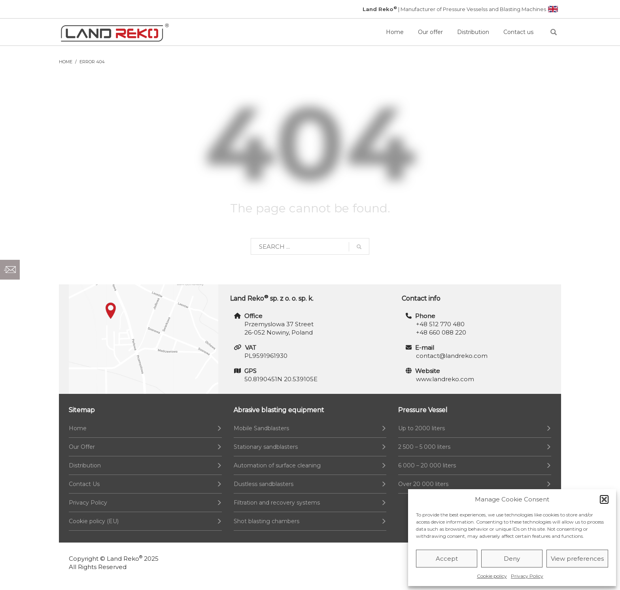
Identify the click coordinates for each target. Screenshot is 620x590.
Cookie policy (492, 576)
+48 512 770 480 (440, 324)
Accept (447, 558)
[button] (604, 499)
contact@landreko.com (452, 355)
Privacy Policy (527, 576)
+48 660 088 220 (441, 332)
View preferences (577, 558)
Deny (512, 558)
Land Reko (124, 558)
